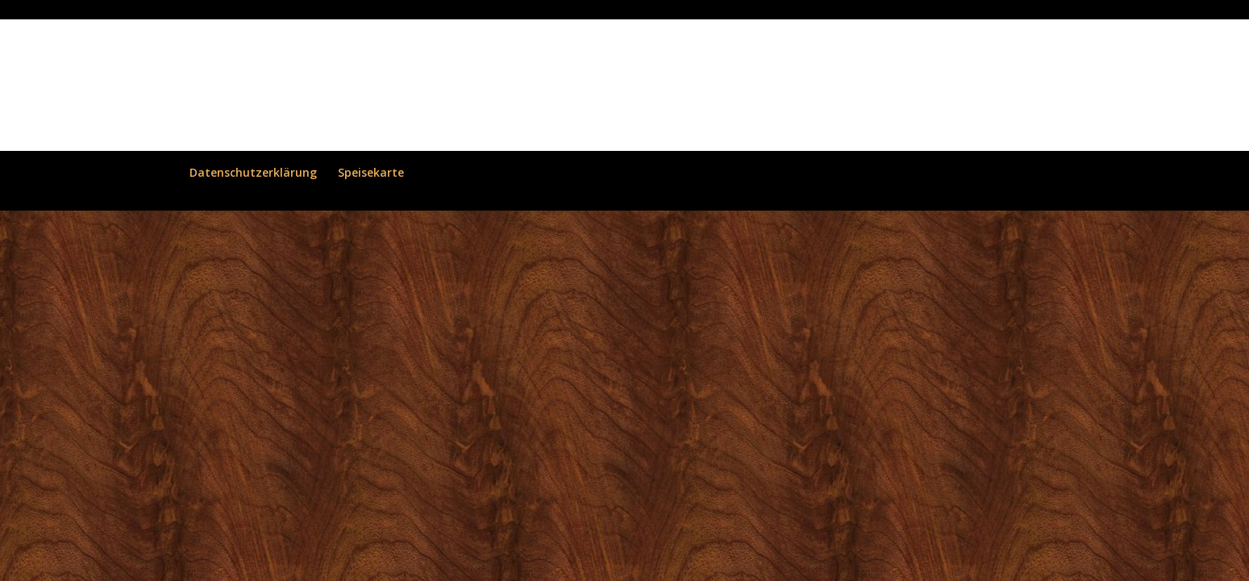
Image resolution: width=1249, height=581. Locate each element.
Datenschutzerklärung (253, 172)
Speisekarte (371, 172)
